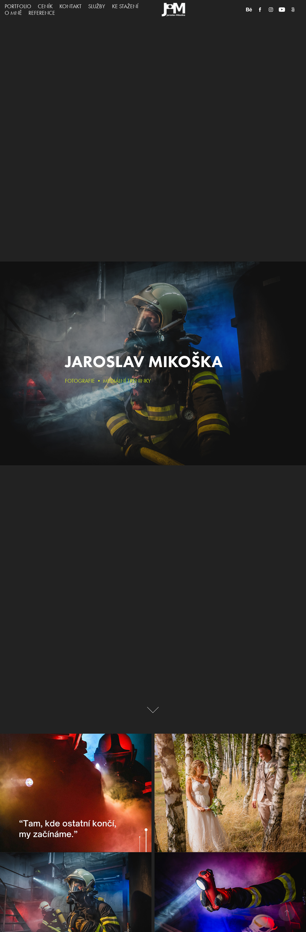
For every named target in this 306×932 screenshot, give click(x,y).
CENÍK (45, 6)
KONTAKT (70, 6)
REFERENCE (41, 13)
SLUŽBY (96, 6)
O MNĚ (13, 13)
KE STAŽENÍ (125, 6)
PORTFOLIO (18, 6)
